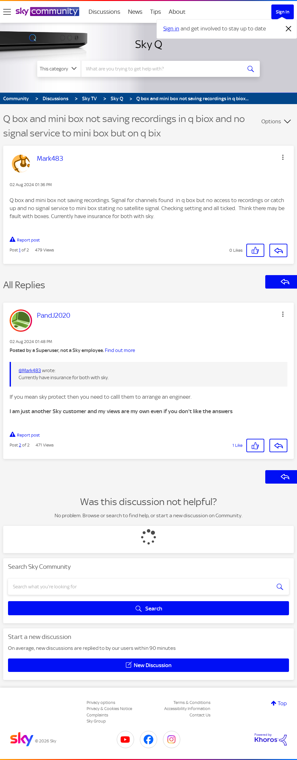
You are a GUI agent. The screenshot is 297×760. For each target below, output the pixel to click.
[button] (282, 157)
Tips (155, 11)
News (135, 11)
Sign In (282, 12)
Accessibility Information (187, 708)
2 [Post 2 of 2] (20, 445)
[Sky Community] (47, 11)
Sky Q (148, 44)
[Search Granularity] (59, 69)
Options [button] (271, 121)
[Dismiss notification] (289, 29)
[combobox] (161, 69)
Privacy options (101, 702)
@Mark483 (30, 370)
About (177, 11)
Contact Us (200, 715)
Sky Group (96, 721)
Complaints (97, 715)
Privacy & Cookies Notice (109, 708)
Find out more (120, 350)
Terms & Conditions (192, 702)
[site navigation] (7, 11)
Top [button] (282, 703)
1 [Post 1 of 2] (20, 250)
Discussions (104, 11)
